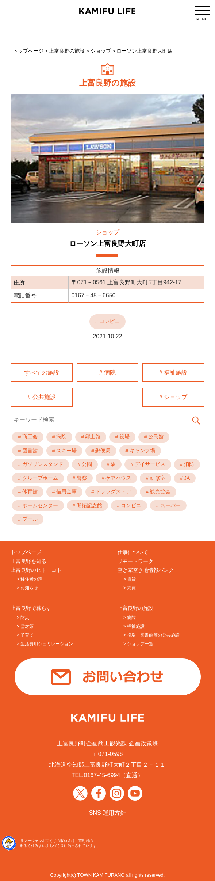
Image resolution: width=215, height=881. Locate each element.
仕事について (133, 551)
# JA (185, 477)
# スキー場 (64, 449)
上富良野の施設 (135, 607)
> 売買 (129, 586)
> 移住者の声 (29, 578)
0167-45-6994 (102, 774)
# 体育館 (27, 490)
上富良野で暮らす (31, 607)
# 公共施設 (42, 396)
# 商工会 (27, 435)
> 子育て (24, 634)
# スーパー (168, 504)
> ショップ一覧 (138, 642)
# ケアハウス (116, 477)
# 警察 (80, 477)
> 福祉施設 (134, 625)
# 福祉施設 (173, 372)
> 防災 (22, 616)
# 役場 (122, 435)
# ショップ (173, 396)
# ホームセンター (38, 504)
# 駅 (111, 463)
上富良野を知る (28, 560)
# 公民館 (154, 435)
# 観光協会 (158, 490)
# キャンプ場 (140, 449)
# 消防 (187, 463)
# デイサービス (147, 463)
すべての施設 (41, 372)
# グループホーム (38, 477)
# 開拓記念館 (87, 504)
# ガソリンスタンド (40, 463)
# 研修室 (155, 477)
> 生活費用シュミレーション (44, 642)
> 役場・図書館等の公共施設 (151, 634)
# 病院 (107, 372)
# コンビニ (129, 504)
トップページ (26, 551)
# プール (27, 518)
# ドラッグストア (111, 490)
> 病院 (129, 616)
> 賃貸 (129, 578)
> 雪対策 (24, 625)
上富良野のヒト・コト (36, 569)
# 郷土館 (90, 435)
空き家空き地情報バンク (146, 569)
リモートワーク (135, 560)
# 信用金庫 (64, 490)
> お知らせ (27, 586)
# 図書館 (27, 449)
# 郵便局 (101, 449)
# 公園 (85, 463)
